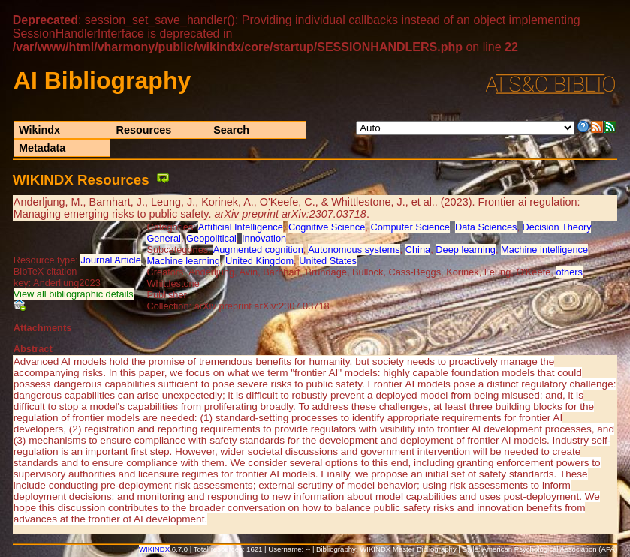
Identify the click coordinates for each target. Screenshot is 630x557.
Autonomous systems (353, 249)
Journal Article (110, 260)
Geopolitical (211, 238)
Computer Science (409, 227)
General (163, 238)
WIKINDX (154, 549)
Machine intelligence (544, 249)
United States (328, 260)
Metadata (42, 148)
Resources (144, 130)
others (569, 272)
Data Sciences (486, 227)
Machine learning (182, 260)
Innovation (264, 238)
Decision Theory (557, 227)
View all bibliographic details (74, 294)
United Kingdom (259, 260)
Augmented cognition (258, 249)
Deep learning (466, 249)
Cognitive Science (326, 227)
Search (231, 130)
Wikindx (39, 130)
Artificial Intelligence (240, 227)
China (417, 249)
